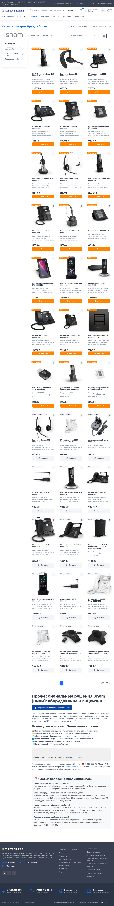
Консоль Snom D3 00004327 (99, 231)
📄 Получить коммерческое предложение (52, 708)
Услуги (61, 872)
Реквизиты (79, 16)
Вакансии (90, 876)
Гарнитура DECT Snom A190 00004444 (71, 232)
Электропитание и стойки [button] (12, 54)
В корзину (43, 92)
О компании (63, 869)
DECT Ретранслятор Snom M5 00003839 (98, 336)
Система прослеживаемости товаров (97, 865)
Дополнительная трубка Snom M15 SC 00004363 (69, 389)
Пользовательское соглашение (87, 902)
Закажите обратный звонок (100, 3)
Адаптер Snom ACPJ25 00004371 (41, 493)
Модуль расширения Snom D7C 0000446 (42, 284)
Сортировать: (35, 36)
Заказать (43, 458)
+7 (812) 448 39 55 (44, 890)
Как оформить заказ (94, 873)
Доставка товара (93, 852)
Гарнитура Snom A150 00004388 (68, 75)
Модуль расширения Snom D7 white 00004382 (98, 389)
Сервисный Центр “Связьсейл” (70, 862)
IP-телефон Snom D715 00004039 (41, 546)
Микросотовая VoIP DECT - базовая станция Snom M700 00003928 (98, 547)
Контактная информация (68, 850)
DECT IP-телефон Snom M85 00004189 (99, 179)
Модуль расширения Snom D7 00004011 (98, 127)
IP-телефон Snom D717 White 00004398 (97, 600)
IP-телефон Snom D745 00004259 (69, 127)
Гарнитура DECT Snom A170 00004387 (42, 179)
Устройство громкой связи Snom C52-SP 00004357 (98, 652)
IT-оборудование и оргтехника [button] (12, 49)
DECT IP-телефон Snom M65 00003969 (43, 75)
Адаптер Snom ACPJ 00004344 (68, 600)
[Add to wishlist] (53, 49)
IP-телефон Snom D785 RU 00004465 (70, 546)
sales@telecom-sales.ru (63, 3)
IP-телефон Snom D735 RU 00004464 (70, 336)
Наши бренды (64, 866)
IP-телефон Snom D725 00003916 (41, 232)
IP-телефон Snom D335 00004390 (97, 75)
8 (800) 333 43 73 (11, 4)
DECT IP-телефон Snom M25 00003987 (71, 493)
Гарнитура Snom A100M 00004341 (69, 179)
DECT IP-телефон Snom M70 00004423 (43, 600)
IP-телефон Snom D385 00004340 (97, 493)
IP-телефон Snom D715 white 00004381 (69, 441)
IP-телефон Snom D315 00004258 (41, 336)
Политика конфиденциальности (63, 902)
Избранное (63, 853)
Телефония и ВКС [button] (12, 59)
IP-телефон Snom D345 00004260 (41, 127)
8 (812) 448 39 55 (38, 2)
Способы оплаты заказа (96, 855)
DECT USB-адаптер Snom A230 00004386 (42, 389)
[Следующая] (97, 36)
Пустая (109, 10)
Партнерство (92, 849)
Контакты (45, 16)
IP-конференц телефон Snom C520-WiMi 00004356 (70, 652)
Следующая (104, 683)
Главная (34, 16)
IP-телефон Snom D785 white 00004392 (41, 652)
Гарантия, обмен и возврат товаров (97, 859)
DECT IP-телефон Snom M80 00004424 (71, 284)
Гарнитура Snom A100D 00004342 (41, 441)
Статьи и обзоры (65, 859)
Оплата (56, 16)
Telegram (81, 3)
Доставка (67, 16)
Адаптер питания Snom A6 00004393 (98, 441)
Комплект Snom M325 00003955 (96, 284)
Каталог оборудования (13, 16)
